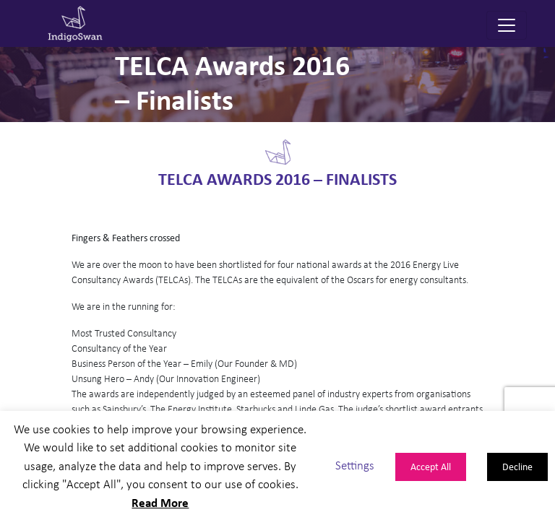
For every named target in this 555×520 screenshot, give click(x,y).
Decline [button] (517, 466)
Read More (160, 502)
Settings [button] (354, 465)
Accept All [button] (430, 466)
